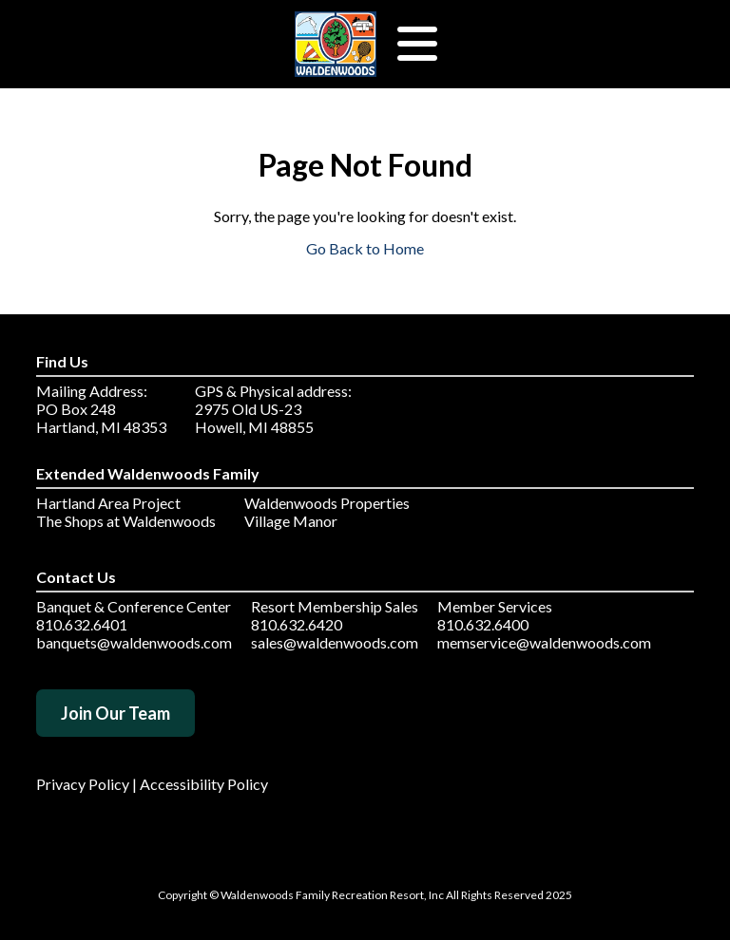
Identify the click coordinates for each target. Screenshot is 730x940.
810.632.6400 (482, 624)
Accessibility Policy (204, 784)
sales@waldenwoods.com (334, 642)
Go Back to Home (365, 248)
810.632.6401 (81, 624)
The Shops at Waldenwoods (126, 521)
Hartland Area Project (108, 503)
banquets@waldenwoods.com (134, 642)
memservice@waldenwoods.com (544, 642)
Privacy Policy (82, 784)
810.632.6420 (296, 624)
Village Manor (290, 521)
